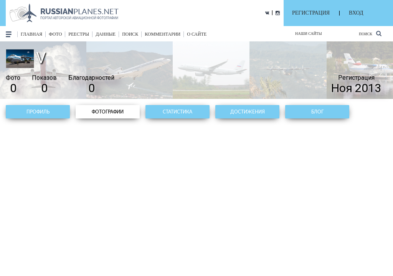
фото (55, 34)
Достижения (247, 112)
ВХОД (356, 13)
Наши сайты (308, 33)
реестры (78, 34)
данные (106, 34)
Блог (317, 112)
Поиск (370, 33)
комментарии (162, 34)
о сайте (196, 34)
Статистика (177, 112)
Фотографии (108, 112)
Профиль (38, 112)
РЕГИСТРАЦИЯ (311, 13)
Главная (31, 34)
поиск (130, 34)
